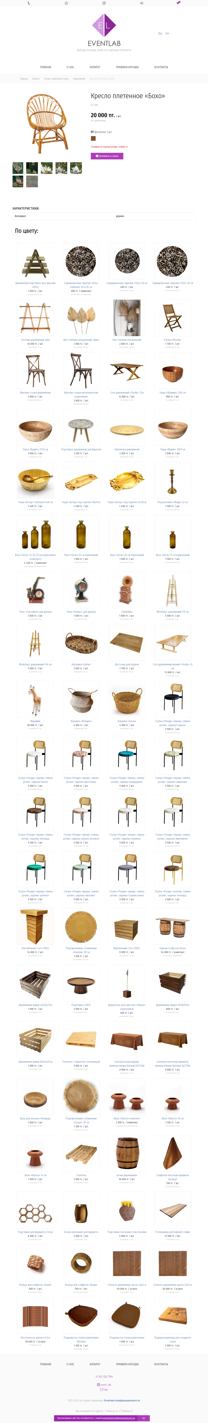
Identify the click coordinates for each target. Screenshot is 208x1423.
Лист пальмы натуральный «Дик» (81, 339)
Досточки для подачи (127, 664)
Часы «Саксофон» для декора (35, 611)
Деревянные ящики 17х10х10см (172, 1005)
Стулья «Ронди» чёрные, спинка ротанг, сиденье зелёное (35, 893)
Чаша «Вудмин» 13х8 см (173, 392)
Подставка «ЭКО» (81, 1005)
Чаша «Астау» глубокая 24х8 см (35, 502)
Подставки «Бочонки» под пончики (126, 1232)
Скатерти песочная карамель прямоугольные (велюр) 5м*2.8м (172, 1063)
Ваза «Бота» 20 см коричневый (127, 555)
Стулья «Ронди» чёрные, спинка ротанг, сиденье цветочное (81, 779)
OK (143, 1418)
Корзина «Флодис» (81, 721)
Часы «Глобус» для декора (81, 611)
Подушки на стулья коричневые (126, 1337)
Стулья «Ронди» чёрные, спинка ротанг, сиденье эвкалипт (81, 893)
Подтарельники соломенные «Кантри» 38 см (81, 950)
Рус (160, 33)
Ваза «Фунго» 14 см (35, 1175)
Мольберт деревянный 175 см (173, 611)
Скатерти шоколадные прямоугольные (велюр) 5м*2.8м (126, 1063)
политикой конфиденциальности (118, 1418)
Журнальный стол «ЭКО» (126, 948)
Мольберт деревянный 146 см (35, 664)
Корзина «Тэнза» (127, 721)
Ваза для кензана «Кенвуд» (35, 1118)
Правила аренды (127, 67)
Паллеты (81, 1175)
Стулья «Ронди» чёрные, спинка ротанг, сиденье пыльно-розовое (81, 836)
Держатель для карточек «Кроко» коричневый (126, 1006)
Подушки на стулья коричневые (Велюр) (81, 1339)
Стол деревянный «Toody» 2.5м (127, 392)
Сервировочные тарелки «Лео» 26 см (172, 283)
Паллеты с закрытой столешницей (81, 1061)
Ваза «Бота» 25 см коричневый (81, 555)
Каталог (95, 67)
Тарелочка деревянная (126, 449)
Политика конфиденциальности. (122, 1400)
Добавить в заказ (107, 156)
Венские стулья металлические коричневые (81, 394)
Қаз (167, 33)
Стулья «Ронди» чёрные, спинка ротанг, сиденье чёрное (172, 723)
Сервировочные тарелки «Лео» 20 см (126, 283)
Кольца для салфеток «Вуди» (81, 1284)
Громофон (127, 611)
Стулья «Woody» (172, 339)
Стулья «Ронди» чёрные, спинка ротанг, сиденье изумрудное (126, 779)
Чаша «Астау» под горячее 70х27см (81, 502)
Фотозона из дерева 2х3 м (35, 1337)
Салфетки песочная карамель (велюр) (172, 1177)
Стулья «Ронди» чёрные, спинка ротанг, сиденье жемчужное (172, 836)
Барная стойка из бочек (173, 948)
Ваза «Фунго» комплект (127, 1118)
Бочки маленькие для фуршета (81, 1232)
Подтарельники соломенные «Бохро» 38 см (81, 1120)
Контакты (161, 67)
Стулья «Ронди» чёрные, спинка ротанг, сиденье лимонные (172, 779)
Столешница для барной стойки (172, 1232)
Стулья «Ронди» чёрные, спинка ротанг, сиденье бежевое (126, 836)
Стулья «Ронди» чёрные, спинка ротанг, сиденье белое (35, 779)
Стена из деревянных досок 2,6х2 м (127, 1284)
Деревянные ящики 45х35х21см (35, 1005)
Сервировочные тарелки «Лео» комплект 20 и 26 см (81, 285)
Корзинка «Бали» (81, 664)
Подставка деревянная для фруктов (81, 449)
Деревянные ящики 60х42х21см (35, 1061)
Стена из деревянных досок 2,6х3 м (172, 1284)
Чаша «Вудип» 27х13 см (35, 449)
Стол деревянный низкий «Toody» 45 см (173, 666)
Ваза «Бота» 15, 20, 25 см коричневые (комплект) (35, 557)
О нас (70, 67)
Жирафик (35, 721)
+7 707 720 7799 (104, 1377)
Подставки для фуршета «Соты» (35, 1232)
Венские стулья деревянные (35, 392)
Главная (45, 67)
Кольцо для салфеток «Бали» (35, 1284)
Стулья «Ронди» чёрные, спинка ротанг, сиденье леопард (35, 836)
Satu (104, 1389)
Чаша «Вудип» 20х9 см (172, 449)
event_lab (104, 1384)
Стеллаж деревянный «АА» (35, 339)
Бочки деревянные (127, 1175)
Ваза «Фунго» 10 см (172, 1118)
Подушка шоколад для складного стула (172, 1339)
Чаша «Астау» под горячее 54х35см (127, 502)
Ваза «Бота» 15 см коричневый (172, 555)
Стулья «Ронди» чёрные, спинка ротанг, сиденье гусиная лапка (126, 893)
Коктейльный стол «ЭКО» (35, 948)
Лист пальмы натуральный (126, 339)
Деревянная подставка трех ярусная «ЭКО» (35, 285)
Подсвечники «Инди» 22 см (172, 502)
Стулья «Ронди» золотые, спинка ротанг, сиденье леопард (173, 893)
